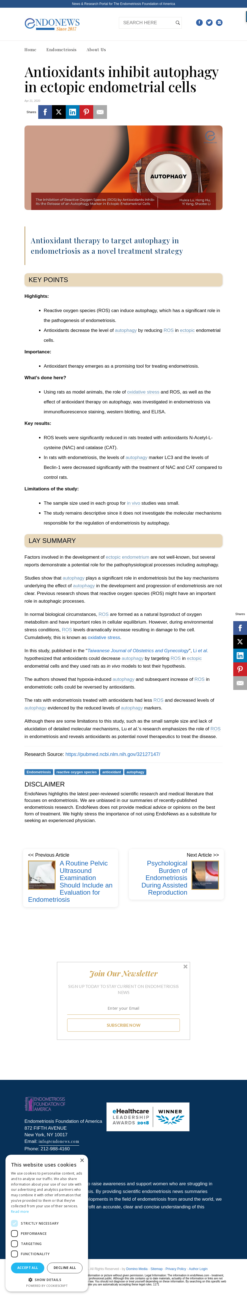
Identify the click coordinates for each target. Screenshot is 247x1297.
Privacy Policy (176, 1269)
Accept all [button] (27, 1267)
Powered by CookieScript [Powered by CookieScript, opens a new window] (47, 1286)
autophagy (126, 330)
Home (30, 49)
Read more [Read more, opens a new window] (20, 1211)
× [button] (82, 1161)
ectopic (187, 330)
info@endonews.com (59, 1141)
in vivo (133, 503)
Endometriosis (61, 49)
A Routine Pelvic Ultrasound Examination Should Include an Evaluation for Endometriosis (70, 881)
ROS (169, 330)
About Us (96, 49)
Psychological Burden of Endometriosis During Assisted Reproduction (164, 877)
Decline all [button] (65, 1267)
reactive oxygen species (76, 772)
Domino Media (136, 1269)
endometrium (135, 557)
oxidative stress (143, 392)
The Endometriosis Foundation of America (144, 4)
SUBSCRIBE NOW (124, 1024)
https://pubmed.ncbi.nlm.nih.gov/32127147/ (112, 754)
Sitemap (156, 1269)
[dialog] (47, 1223)
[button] (124, 973)
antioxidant (111, 772)
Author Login (198, 1269)
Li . (200, 650)
